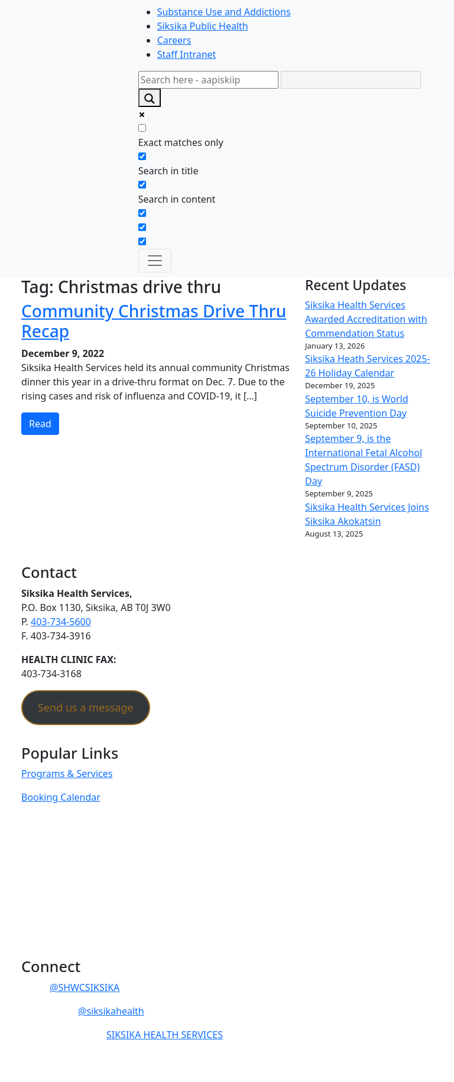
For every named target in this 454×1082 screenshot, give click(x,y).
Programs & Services (66, 773)
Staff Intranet (186, 54)
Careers (174, 40)
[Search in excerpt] (142, 213)
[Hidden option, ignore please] (142, 227)
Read (40, 423)
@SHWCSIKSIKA (84, 987)
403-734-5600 (61, 621)
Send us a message (86, 707)
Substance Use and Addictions (224, 11)
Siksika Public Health (202, 26)
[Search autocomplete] (351, 80)
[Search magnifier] (149, 98)
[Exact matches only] (142, 128)
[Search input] (208, 80)
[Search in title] (142, 156)
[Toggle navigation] (154, 260)
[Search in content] (142, 185)
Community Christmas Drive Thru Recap (153, 321)
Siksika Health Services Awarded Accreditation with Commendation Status (366, 319)
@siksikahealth (111, 1011)
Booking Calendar (60, 797)
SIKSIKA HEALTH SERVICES (164, 1034)
